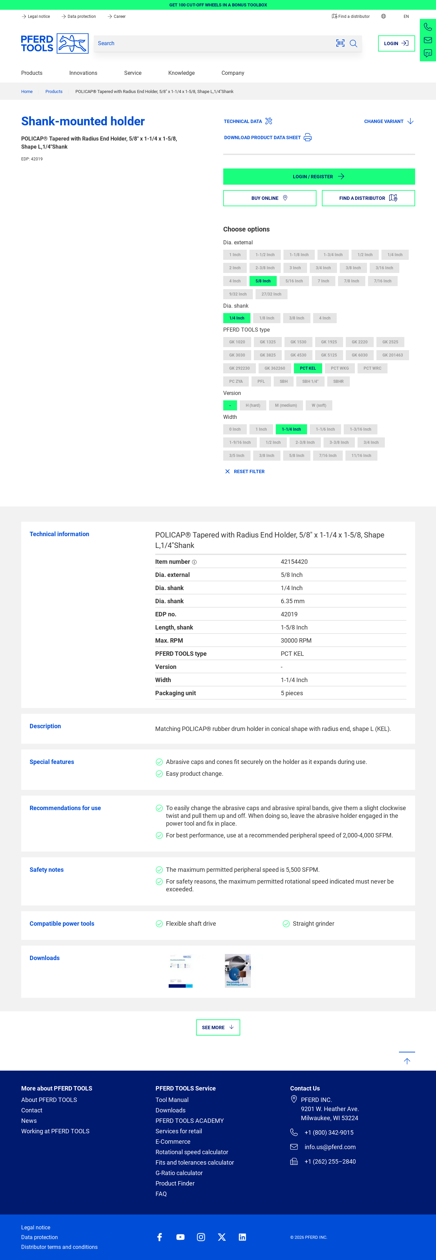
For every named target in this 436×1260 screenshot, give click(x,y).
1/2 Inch (365, 254)
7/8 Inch (351, 281)
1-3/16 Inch (360, 429)
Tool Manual (172, 1099)
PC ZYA (236, 381)
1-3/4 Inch (333, 254)
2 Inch (235, 268)
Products (31, 73)
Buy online (270, 198)
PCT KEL (308, 368)
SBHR (338, 381)
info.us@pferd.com (323, 1146)
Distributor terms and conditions (59, 1247)
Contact (31, 1110)
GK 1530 (298, 342)
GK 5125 (329, 355)
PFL (261, 381)
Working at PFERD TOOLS (55, 1131)
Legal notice (36, 16)
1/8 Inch (266, 318)
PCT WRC (372, 368)
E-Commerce (173, 1141)
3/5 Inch (236, 455)
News (29, 1120)
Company (233, 73)
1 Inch (235, 254)
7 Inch (323, 281)
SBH (284, 381)
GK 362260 (275, 368)
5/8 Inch (263, 281)
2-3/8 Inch (265, 268)
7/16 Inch (383, 281)
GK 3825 (268, 355)
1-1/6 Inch (325, 429)
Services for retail (179, 1131)
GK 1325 (268, 342)
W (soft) (319, 405)
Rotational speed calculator (192, 1152)
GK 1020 (237, 342)
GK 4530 (298, 355)
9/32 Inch (238, 294)
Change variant (389, 121)
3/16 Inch (384, 268)
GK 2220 (360, 342)
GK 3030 (237, 355)
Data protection (79, 16)
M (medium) (286, 405)
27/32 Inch (271, 294)
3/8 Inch (353, 268)
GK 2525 (390, 342)
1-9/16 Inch (240, 442)
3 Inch (295, 268)
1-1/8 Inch (299, 254)
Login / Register (319, 176)
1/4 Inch (395, 254)
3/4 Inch (323, 268)
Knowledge (181, 73)
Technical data (248, 121)
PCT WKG (340, 368)
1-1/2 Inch (265, 254)
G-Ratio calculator (179, 1172)
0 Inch (235, 429)
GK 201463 (392, 355)
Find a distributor (351, 16)
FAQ (161, 1193)
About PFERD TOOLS (49, 1099)
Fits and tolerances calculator (195, 1162)
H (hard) (253, 405)
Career (116, 16)
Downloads (171, 1110)
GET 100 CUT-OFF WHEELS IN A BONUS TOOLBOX (218, 4)
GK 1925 (329, 342)
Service (132, 73)
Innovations (83, 73)
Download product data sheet (268, 137)
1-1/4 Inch (291, 429)
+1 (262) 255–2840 (323, 1161)
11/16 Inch (361, 455)
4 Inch (235, 281)
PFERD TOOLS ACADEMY (190, 1120)
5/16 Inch (294, 281)
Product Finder (175, 1183)
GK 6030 (360, 355)
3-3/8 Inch (339, 442)
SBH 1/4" (310, 381)
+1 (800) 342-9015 (321, 1132)
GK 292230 (239, 368)
